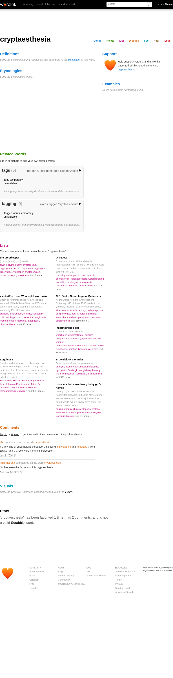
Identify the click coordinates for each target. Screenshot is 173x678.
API (88, 571)
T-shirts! (33, 588)
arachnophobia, (93, 317)
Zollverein (22, 391)
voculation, (82, 373)
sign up (15, 160)
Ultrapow (61, 257)
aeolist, (76, 313)
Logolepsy (6, 359)
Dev (88, 567)
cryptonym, (28, 268)
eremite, (27, 313)
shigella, (97, 412)
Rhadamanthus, (8, 391)
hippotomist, (16, 317)
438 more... (27, 324)
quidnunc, (87, 338)
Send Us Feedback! (125, 571)
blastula (70, 416)
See (146, 40)
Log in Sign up (164, 4)
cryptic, (4, 265)
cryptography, (15, 265)
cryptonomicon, (33, 272)
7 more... (39, 275)
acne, (59, 412)
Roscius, (17, 380)
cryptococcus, (30, 265)
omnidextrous (86, 285)
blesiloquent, (16, 313)
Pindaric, (32, 387)
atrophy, (68, 409)
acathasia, (73, 310)
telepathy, (61, 275)
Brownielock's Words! (69, 359)
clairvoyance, (73, 275)
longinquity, (40, 317)
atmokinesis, (86, 282)
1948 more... (62, 352)
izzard (95, 349)
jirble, (59, 373)
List (121, 40)
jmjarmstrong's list (67, 327)
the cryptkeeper (9, 257)
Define (97, 40)
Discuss (134, 40)
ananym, (60, 366)
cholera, (77, 409)
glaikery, (87, 370)
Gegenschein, (37, 380)
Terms (118, 579)
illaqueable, (38, 313)
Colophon (34, 579)
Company (35, 567)
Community (26, 4)
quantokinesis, (88, 275)
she (2, 442)
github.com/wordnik (97, 575)
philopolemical (95, 373)
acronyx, (83, 310)
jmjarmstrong (7, 462)
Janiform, (15, 387)
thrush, (89, 412)
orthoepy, (63, 349)
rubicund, (5, 317)
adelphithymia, (64, 313)
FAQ (31, 584)
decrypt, (17, 268)
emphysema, (78, 412)
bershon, (73, 349)
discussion (74, 59)
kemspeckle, (69, 373)
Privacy (119, 584)
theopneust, (34, 320)
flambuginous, (75, 370)
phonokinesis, (63, 278)
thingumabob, (63, 338)
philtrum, (5, 313)
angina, (60, 409)
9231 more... (39, 391)
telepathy (82, 446)
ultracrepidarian (8, 324)
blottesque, (93, 366)
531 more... (66, 377)
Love (167, 40)
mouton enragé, (8, 320)
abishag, (92, 313)
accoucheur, (62, 317)
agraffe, (84, 313)
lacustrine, (29, 317)
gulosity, (89, 335)
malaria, (96, 409)
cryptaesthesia (126, 69)
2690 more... (82, 320)
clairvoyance (64, 446)
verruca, (66, 412)
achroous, (73, 285)
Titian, (34, 384)
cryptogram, (6, 268)
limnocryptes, (7, 275)
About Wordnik (37, 571)
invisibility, (61, 282)
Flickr (68, 491)
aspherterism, (72, 366)
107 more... (86, 416)
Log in (3, 160)
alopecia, (87, 409)
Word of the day (46, 4)
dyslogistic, (62, 370)
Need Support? (123, 575)
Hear (156, 40)
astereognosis (63, 320)
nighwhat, (22, 320)
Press (32, 575)
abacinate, (61, 310)
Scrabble (18, 523)
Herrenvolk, (6, 380)
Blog (60, 571)
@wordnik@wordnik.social (71, 584)
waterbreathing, (96, 278)
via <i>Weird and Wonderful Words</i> (23, 296)
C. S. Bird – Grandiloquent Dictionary (78, 296)
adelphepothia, (95, 310)
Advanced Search (124, 592)
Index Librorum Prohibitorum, (15, 384)
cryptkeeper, (18, 272)
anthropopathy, (77, 317)
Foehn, (26, 380)
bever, (83, 366)
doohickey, (76, 338)
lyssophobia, (85, 349)
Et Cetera (121, 567)
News (61, 567)
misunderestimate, (75, 335)
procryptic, (5, 272)
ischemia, (61, 416)
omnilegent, (73, 282)
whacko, (60, 335)
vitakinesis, (62, 285)
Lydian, (24, 387)
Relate (110, 40)
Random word (67, 4)
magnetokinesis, (79, 278)
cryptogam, (40, 268)
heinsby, (96, 370)
